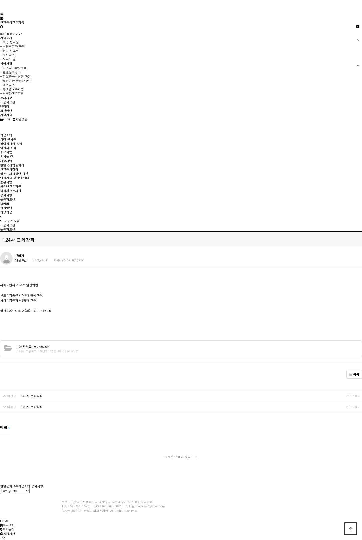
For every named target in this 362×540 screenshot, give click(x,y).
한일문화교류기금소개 (15, 486)
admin (4, 33)
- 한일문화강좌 (10, 72)
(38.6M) (33, 346)
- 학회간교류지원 (12, 93)
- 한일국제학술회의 (13, 68)
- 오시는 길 (8, 59)
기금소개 (6, 135)
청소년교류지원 (10, 186)
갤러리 (4, 106)
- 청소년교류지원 (12, 89)
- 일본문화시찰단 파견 (15, 76)
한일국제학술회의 (12, 165)
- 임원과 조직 (9, 50)
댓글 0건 (21, 260)
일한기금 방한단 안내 (14, 178)
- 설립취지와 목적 (12, 46)
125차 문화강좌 (31, 396)
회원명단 (16, 33)
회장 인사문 (8, 139)
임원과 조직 (8, 148)
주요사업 (6, 152)
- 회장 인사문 (9, 42)
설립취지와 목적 (11, 143)
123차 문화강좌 (31, 407)
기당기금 (6, 115)
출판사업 (6, 182)
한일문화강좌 (9, 169)
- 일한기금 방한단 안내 (16, 80)
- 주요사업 (7, 55)
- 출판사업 (7, 85)
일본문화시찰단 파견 (14, 173)
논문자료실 (7, 102)
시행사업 (6, 160)
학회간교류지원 (10, 190)
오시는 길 (6, 156)
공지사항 (6, 98)
